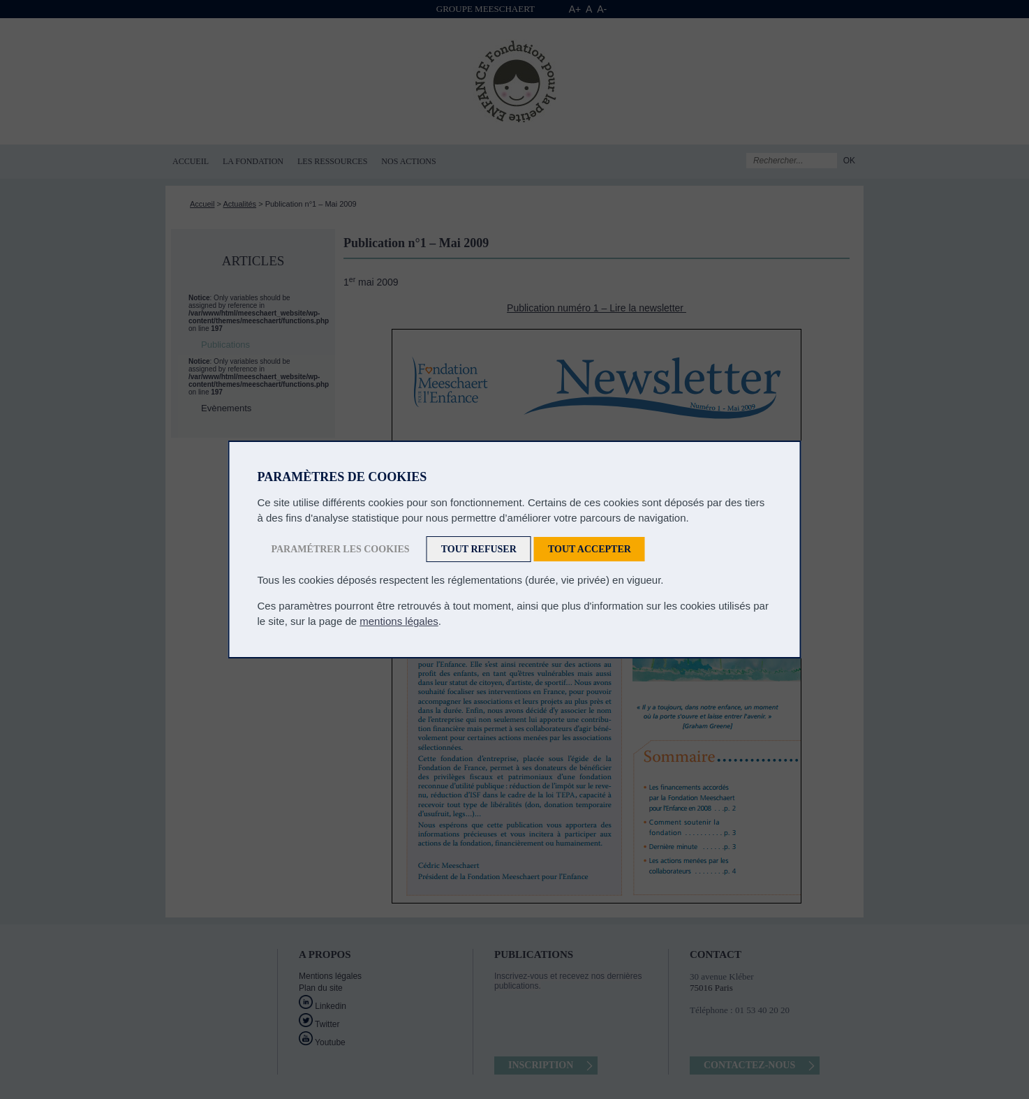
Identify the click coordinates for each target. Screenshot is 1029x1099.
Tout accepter (589, 549)
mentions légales (399, 621)
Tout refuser (479, 549)
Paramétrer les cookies (341, 549)
